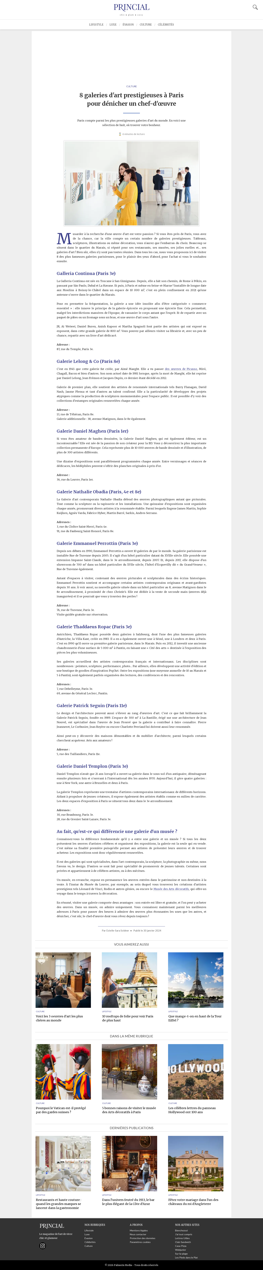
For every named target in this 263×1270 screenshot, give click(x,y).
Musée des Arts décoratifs (171, 889)
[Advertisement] (131, 54)
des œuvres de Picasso (181, 369)
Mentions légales (139, 1230)
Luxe (113, 24)
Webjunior (180, 1249)
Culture (146, 24)
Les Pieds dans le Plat (186, 1257)
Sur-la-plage (181, 1253)
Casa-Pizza (180, 1245)
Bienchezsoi (181, 1230)
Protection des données (142, 1238)
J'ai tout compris (183, 1234)
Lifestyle (96, 24)
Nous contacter (138, 1234)
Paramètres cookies (140, 1242)
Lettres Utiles (182, 1238)
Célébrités (166, 24)
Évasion (128, 24)
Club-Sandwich (183, 1242)
